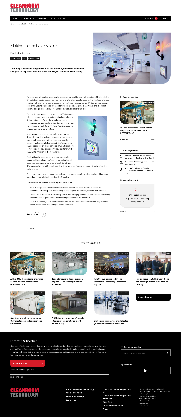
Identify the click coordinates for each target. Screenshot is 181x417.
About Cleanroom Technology (80, 389)
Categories (24, 18)
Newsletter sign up (75, 396)
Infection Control (33, 58)
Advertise (107, 402)
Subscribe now (145, 297)
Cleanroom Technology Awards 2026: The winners (139, 163)
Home (15, 18)
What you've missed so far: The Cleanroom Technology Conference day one (139, 170)
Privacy (106, 409)
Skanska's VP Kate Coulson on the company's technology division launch (139, 156)
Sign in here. (30, 369)
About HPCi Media (74, 393)
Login (164, 18)
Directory (61, 18)
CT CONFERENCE (39, 18)
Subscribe (151, 18)
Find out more (16, 377)
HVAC (24, 58)
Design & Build (15, 58)
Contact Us (71, 400)
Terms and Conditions (113, 405)
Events (51, 18)
